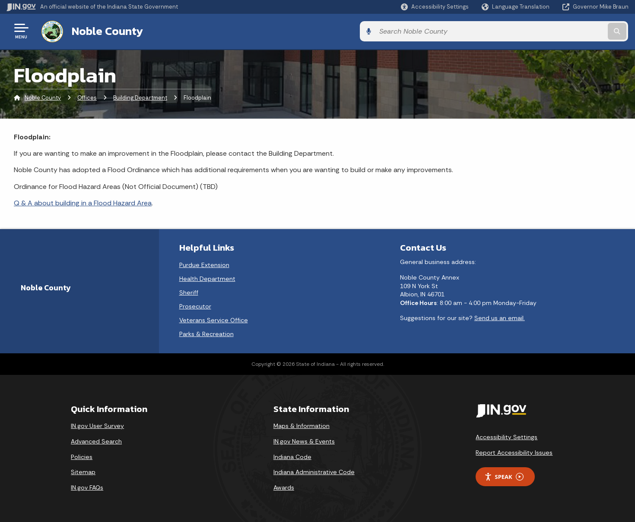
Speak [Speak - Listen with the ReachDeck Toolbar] (503, 476)
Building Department (140, 97)
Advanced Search (96, 440)
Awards (283, 486)
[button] (435, 7)
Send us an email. (499, 317)
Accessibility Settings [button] (506, 436)
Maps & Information (301, 425)
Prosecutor (195, 305)
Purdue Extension (204, 264)
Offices (87, 97)
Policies (81, 455)
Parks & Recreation (206, 333)
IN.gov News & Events (304, 440)
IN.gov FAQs (87, 486)
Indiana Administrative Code (314, 471)
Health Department (207, 278)
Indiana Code (292, 455)
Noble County (105, 30)
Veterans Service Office (213, 319)
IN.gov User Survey (97, 425)
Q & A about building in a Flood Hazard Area (83, 202)
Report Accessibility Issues (514, 451)
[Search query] (557, 30)
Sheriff (188, 292)
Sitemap (83, 471)
